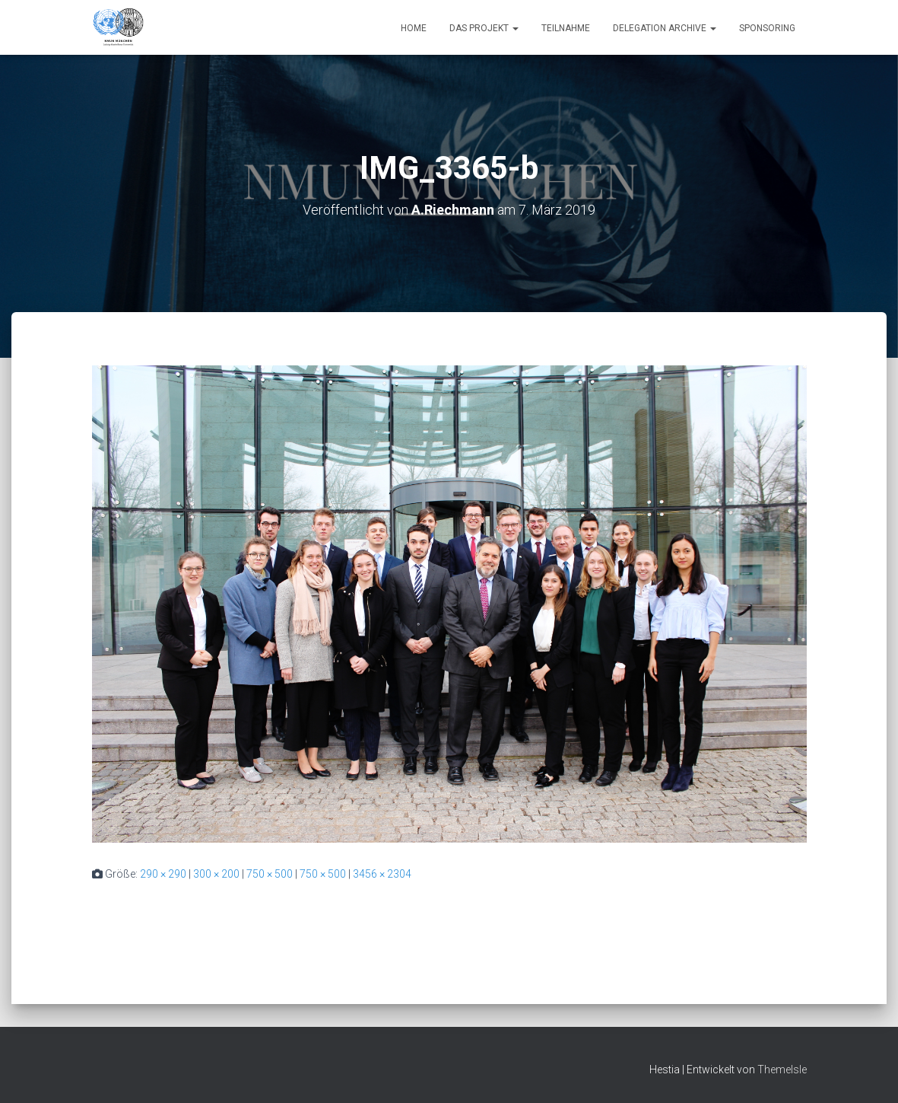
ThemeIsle (782, 1069)
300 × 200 (216, 874)
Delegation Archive (664, 28)
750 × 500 (269, 874)
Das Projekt (484, 28)
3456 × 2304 (382, 874)
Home (414, 28)
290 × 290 (163, 874)
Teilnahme (565, 28)
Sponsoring (767, 28)
